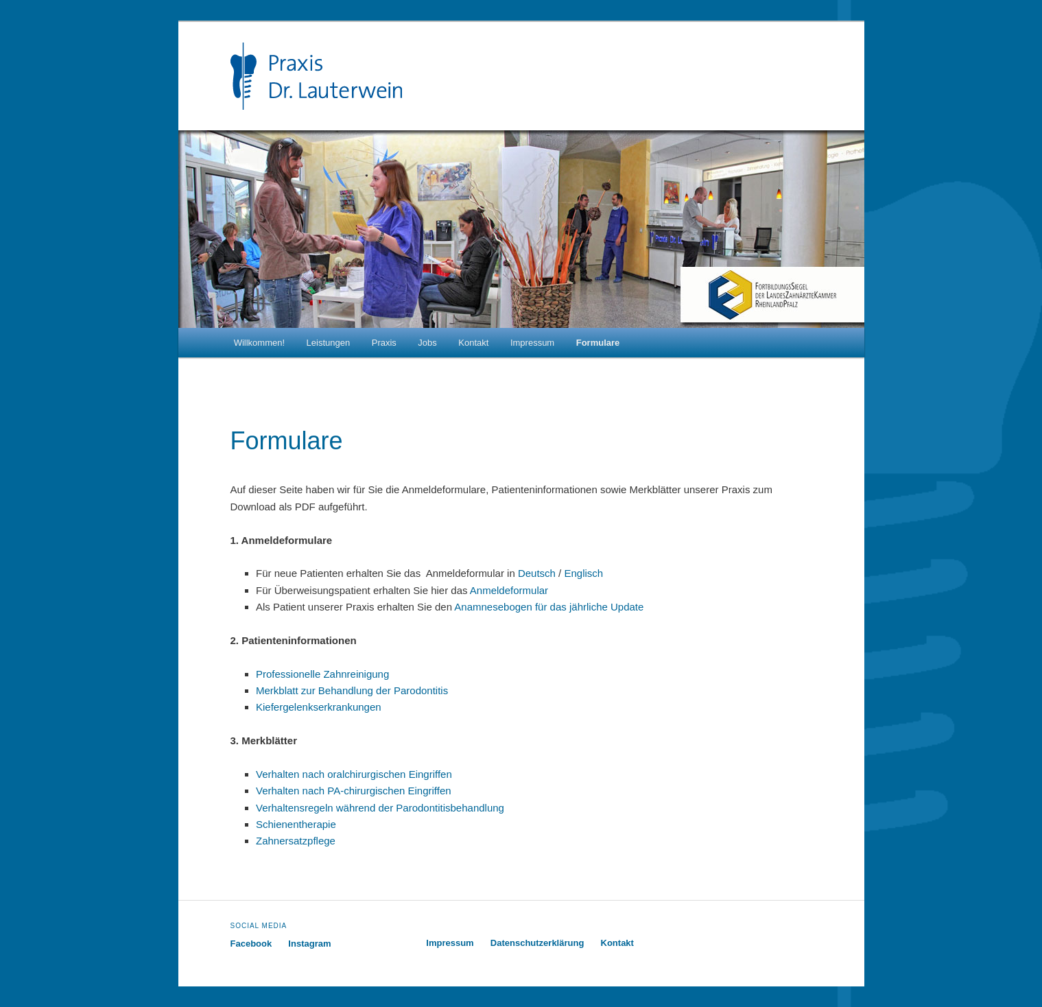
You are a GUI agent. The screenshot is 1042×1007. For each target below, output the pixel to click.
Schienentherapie (296, 824)
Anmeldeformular (509, 590)
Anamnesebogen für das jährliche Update (548, 607)
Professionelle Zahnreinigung (322, 674)
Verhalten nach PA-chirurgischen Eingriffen (353, 790)
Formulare (598, 342)
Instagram (309, 943)
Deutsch (537, 573)
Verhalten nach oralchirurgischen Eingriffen (354, 774)
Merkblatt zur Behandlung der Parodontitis (352, 690)
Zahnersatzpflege (295, 840)
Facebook (251, 943)
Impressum (532, 342)
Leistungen (329, 342)
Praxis (384, 342)
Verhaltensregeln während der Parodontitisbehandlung (380, 808)
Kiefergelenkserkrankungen (318, 707)
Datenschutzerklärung (537, 943)
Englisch (583, 573)
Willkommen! (259, 342)
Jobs (427, 342)
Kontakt (473, 342)
